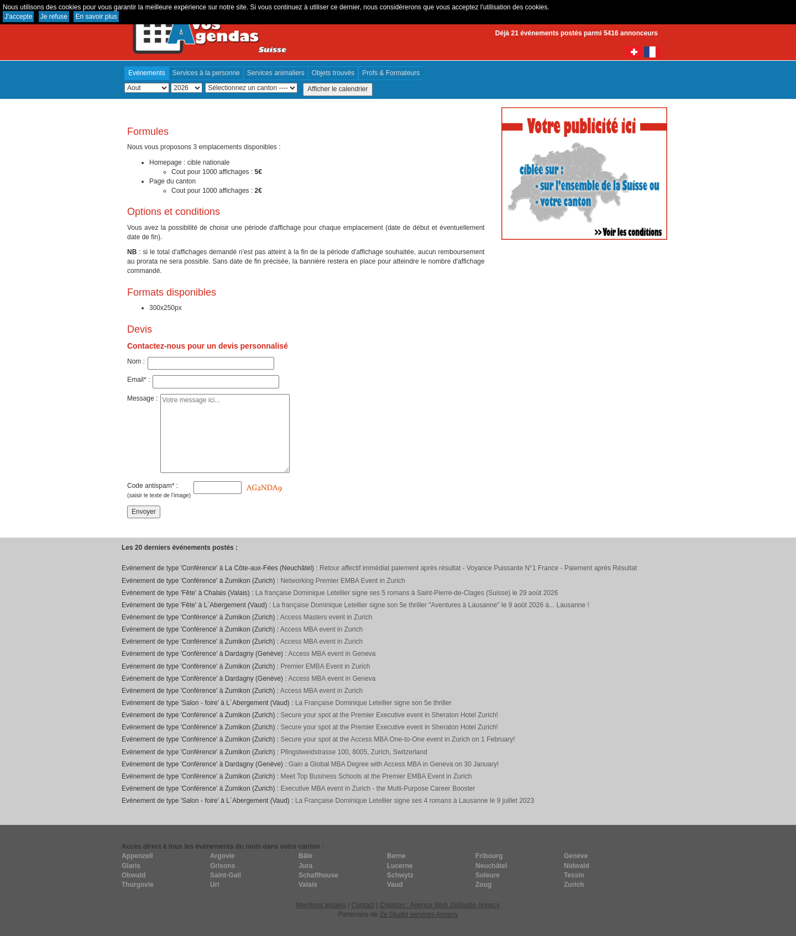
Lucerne (400, 866)
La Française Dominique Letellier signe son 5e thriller (373, 703)
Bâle (305, 856)
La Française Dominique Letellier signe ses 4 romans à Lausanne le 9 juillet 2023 (414, 800)
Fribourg (488, 856)
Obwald (133, 875)
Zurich (574, 884)
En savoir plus (96, 16)
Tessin (574, 875)
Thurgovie (138, 884)
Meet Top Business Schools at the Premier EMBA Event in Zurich (376, 776)
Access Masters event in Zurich (326, 617)
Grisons (222, 866)
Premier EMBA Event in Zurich (325, 666)
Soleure (487, 875)
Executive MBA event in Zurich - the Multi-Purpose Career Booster (377, 788)
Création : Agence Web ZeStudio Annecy (440, 905)
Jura (305, 866)
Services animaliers (276, 73)
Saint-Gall (225, 875)
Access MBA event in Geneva (331, 654)
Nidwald (576, 866)
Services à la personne (206, 73)
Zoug (483, 884)
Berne (396, 856)
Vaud (395, 884)
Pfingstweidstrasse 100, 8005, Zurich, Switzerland (353, 752)
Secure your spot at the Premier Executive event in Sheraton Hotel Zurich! (389, 715)
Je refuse (53, 16)
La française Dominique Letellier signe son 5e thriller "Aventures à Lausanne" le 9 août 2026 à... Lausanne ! (431, 605)
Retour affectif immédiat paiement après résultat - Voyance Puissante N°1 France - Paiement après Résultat (478, 568)
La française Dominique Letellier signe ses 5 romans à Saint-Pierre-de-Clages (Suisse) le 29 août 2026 (406, 593)
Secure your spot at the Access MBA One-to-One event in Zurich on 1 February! (397, 739)
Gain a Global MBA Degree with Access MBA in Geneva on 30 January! (394, 764)
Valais (307, 884)
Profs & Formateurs (391, 73)
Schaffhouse (318, 875)
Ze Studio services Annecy (419, 914)
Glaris (131, 866)
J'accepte (18, 16)
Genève (576, 856)
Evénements (146, 73)
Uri (214, 884)
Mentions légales (321, 905)
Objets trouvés (333, 73)
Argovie (222, 856)
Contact (363, 905)
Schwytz (400, 875)
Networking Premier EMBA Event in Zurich (342, 581)
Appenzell (137, 856)
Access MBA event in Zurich (321, 629)
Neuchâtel (491, 866)
